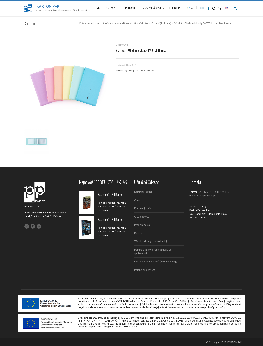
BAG (190, 8)
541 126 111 (206, 191)
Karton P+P (47, 6)
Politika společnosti (144, 269)
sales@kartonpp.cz (207, 195)
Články (138, 200)
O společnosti (141, 216)
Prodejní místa (142, 224)
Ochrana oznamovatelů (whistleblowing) (155, 261)
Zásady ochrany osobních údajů (151, 241)
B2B (202, 8)
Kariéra (138, 233)
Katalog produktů (143, 191)
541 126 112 (222, 191)
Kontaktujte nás (142, 208)
